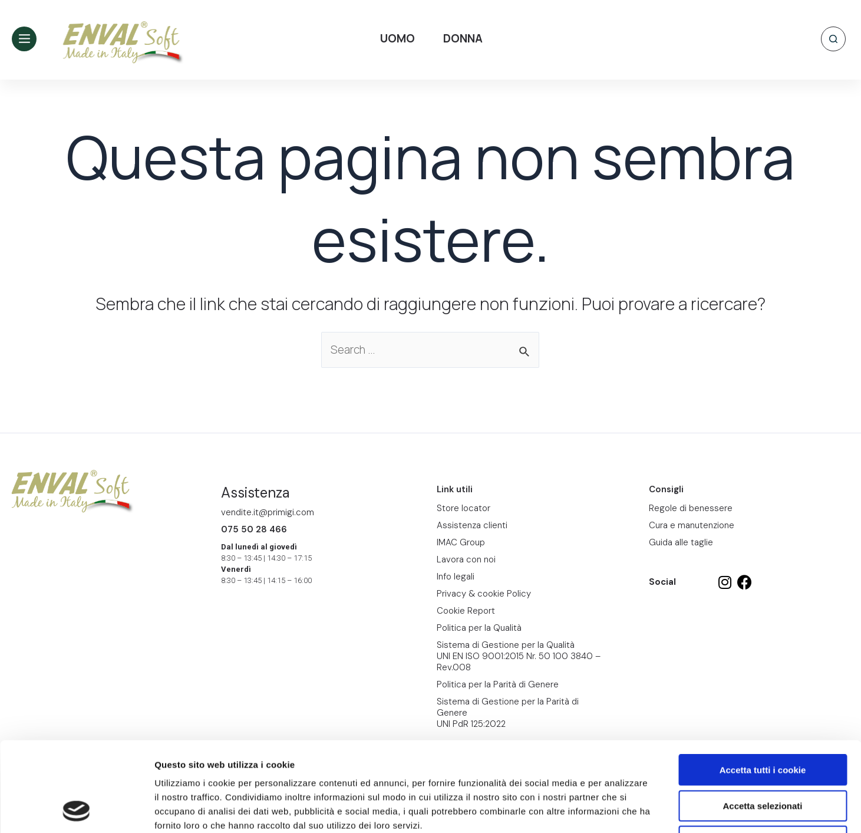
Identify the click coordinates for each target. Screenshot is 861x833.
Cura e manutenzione (691, 525)
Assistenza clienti (472, 525)
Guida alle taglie (681, 542)
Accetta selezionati (762, 722)
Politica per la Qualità (479, 628)
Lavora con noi (466, 559)
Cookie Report (267, 755)
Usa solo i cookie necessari (762, 757)
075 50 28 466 (254, 529)
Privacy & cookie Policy (484, 594)
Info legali (455, 576)
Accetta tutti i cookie (763, 686)
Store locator (463, 508)
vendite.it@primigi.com (267, 512)
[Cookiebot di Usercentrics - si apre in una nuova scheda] (76, 810)
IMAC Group (461, 542)
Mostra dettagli (620, 810)
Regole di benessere (691, 508)
